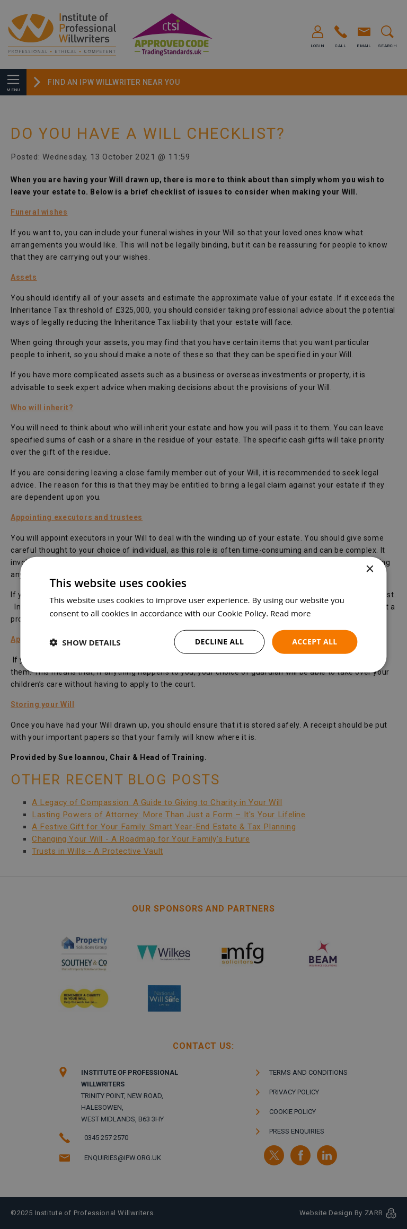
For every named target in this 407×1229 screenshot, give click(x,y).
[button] (84, 642)
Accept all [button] (314, 641)
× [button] (370, 569)
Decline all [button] (219, 641)
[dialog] (203, 614)
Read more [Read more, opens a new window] (290, 612)
